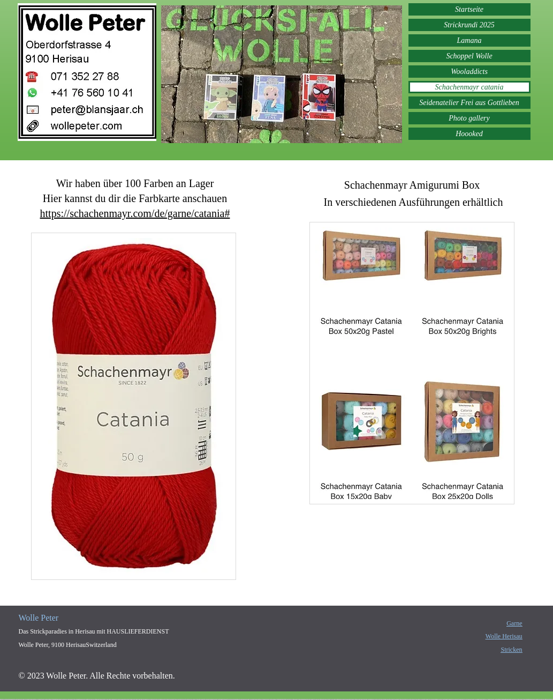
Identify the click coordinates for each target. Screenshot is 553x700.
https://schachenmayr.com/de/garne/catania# (135, 213)
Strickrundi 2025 (469, 25)
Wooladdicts (469, 72)
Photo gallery (469, 118)
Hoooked (469, 134)
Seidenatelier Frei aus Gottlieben (469, 103)
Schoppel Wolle (469, 56)
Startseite (469, 9)
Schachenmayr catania (469, 87)
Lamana (469, 40)
